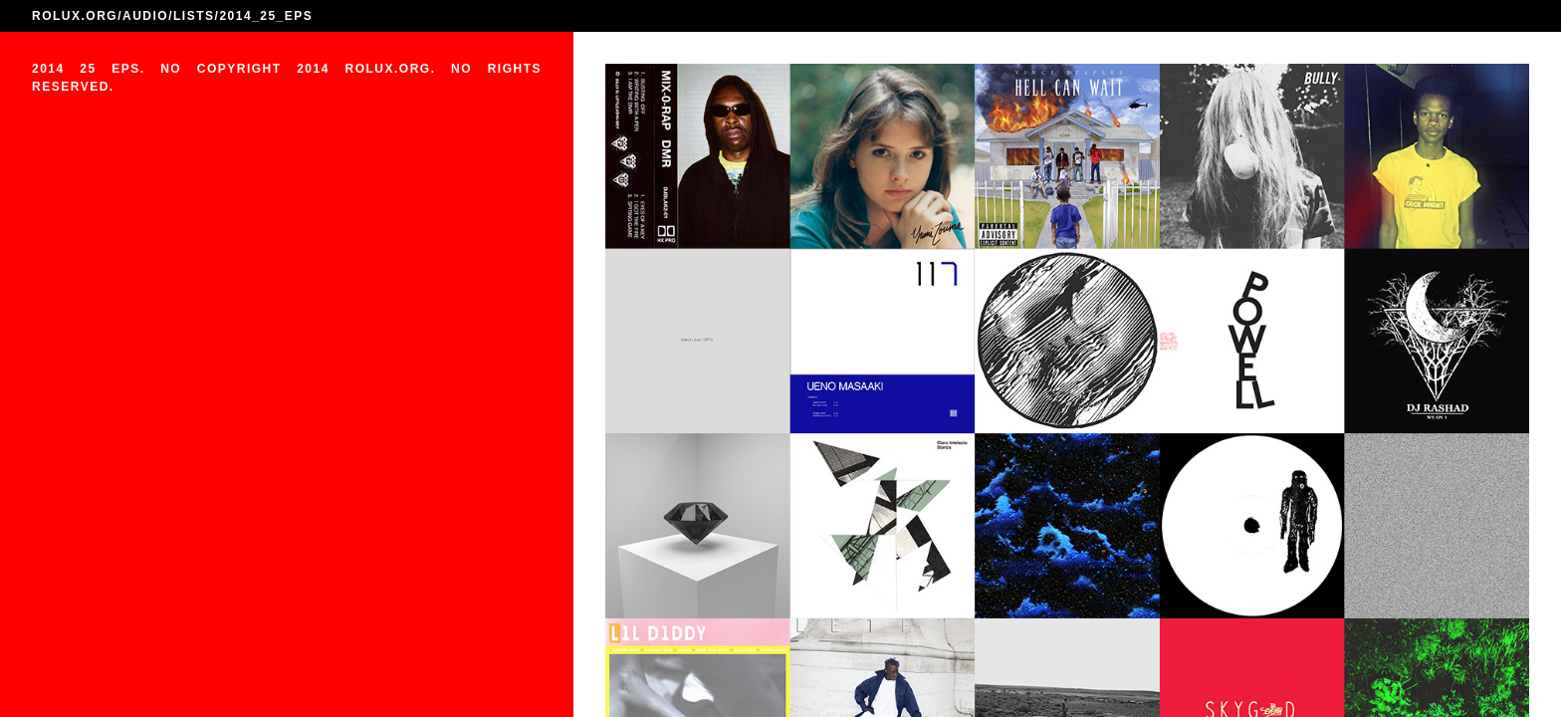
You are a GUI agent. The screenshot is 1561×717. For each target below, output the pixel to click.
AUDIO (145, 16)
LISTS (194, 16)
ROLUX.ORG (74, 16)
